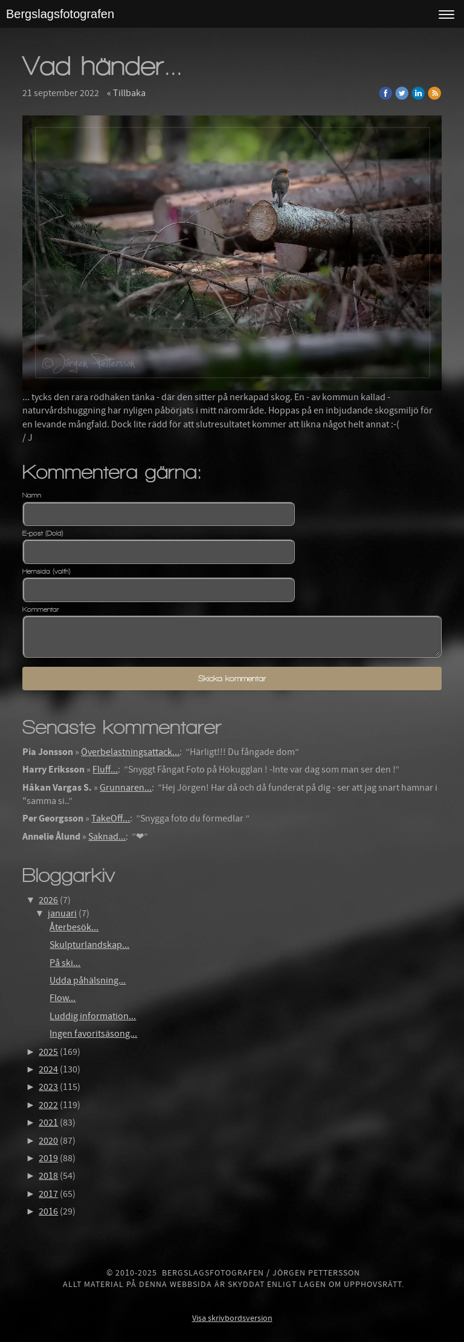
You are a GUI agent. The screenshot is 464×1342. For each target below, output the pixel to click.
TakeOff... (110, 818)
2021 (48, 1123)
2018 (48, 1176)
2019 (48, 1158)
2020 (48, 1141)
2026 (48, 900)
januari (62, 913)
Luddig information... (93, 1016)
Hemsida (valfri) (46, 571)
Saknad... (107, 837)
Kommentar (40, 609)
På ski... (65, 963)
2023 (48, 1087)
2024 (48, 1069)
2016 (48, 1211)
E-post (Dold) (42, 533)
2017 (48, 1194)
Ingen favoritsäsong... (93, 1034)
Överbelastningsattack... (130, 752)
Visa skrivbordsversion (232, 1318)
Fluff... (105, 769)
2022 (48, 1105)
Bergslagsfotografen (60, 14)
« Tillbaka (126, 93)
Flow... (63, 998)
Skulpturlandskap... (89, 945)
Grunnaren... (126, 788)
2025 (48, 1052)
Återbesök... (74, 927)
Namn (31, 495)
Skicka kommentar (232, 678)
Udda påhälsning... (88, 980)
